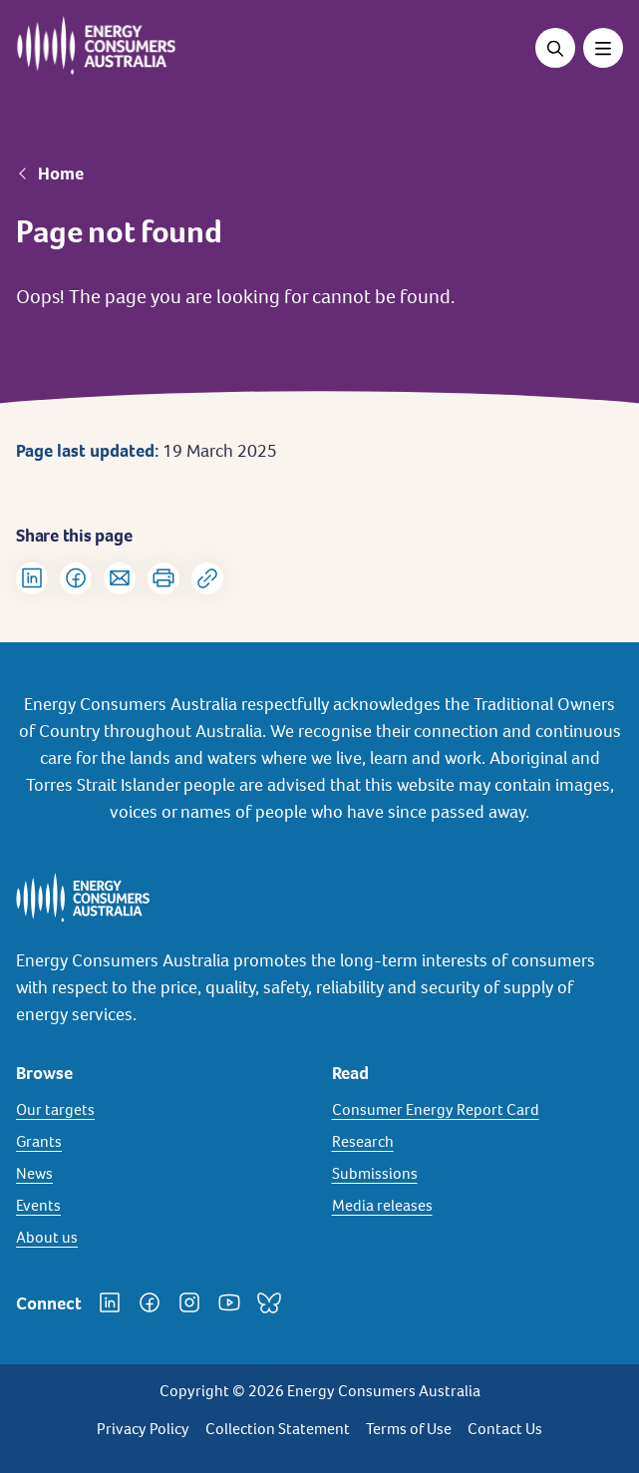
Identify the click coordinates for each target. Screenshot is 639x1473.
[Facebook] (149, 1302)
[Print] (163, 578)
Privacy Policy (143, 1428)
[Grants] (162, 1142)
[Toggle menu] (603, 48)
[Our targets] (162, 1110)
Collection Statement (277, 1428)
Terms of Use (409, 1428)
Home (61, 174)
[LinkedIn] (110, 1302)
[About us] (162, 1238)
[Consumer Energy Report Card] (478, 1110)
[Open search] (555, 48)
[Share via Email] (120, 578)
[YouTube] (229, 1302)
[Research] (478, 1142)
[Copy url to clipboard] (207, 578)
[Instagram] (189, 1302)
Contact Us (505, 1428)
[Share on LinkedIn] (32, 578)
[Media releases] (478, 1206)
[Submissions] (478, 1174)
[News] (162, 1174)
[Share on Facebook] (76, 578)
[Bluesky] (269, 1302)
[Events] (162, 1206)
